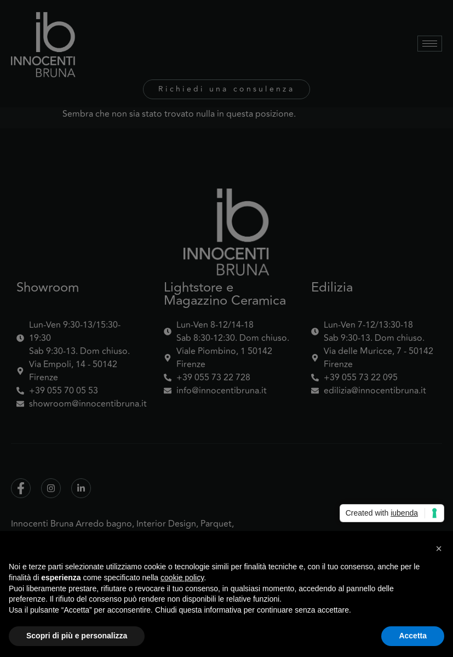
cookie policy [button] (182, 577)
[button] (439, 548)
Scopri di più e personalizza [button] (76, 635)
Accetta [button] (413, 635)
